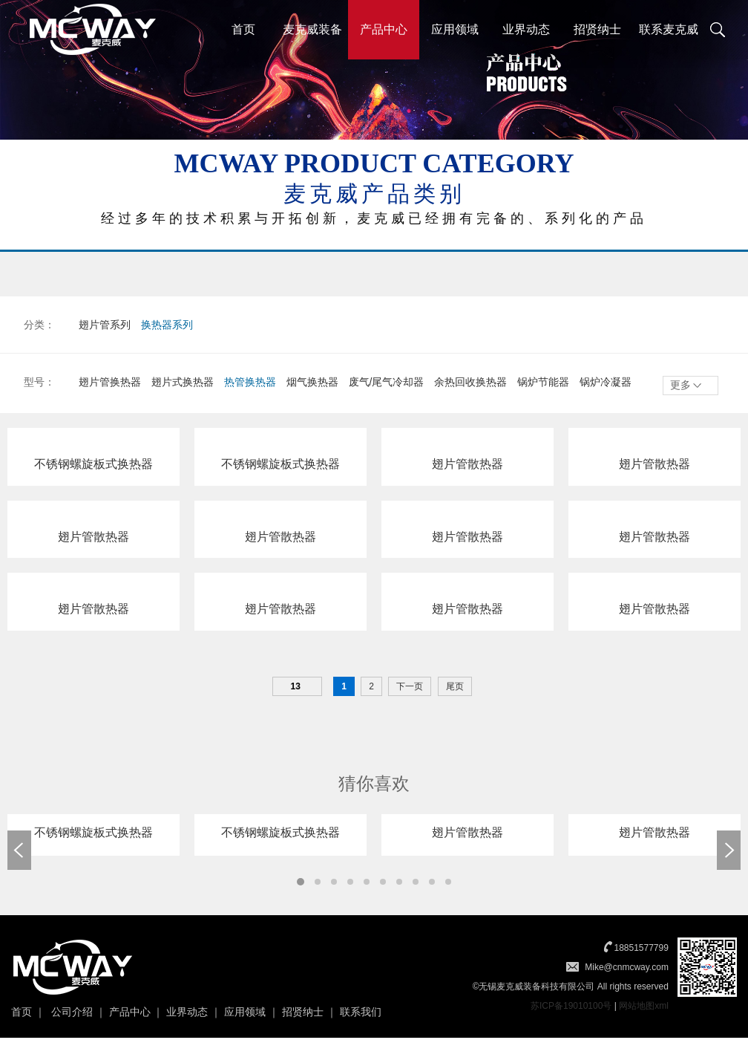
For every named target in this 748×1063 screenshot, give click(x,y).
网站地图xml (644, 1007)
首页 (243, 29)
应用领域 (455, 29)
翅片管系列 (105, 325)
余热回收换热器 (470, 382)
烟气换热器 (312, 382)
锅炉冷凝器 (605, 382)
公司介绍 (72, 1013)
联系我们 (360, 1013)
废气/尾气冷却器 (386, 382)
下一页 (409, 688)
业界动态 (526, 29)
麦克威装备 (312, 29)
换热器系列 (167, 325)
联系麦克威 (668, 29)
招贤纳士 (597, 29)
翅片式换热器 (182, 382)
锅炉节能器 (543, 382)
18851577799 (641, 949)
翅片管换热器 (110, 382)
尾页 (455, 688)
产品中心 (383, 29)
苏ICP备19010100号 (571, 1007)
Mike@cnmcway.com (627, 968)
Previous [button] (19, 851)
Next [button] (729, 851)
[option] (93, 836)
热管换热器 (250, 382)
